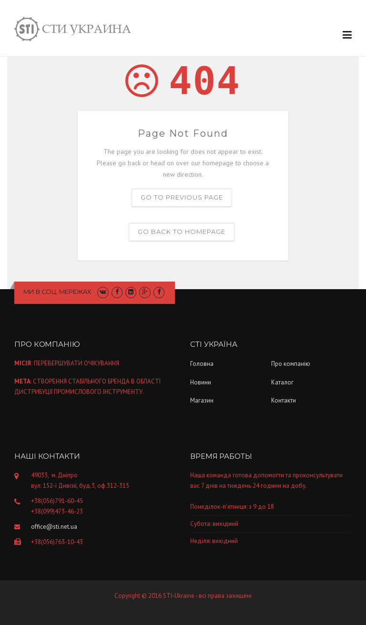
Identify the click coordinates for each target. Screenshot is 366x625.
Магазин (202, 400)
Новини (200, 382)
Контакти (283, 400)
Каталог (282, 382)
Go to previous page (182, 197)
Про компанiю (290, 364)
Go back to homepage (181, 231)
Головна (202, 364)
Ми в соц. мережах (57, 291)
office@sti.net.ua (54, 527)
